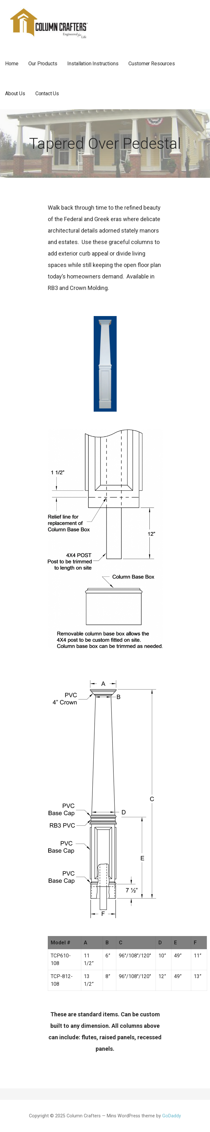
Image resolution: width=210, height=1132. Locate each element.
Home (11, 64)
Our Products (42, 64)
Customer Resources (151, 64)
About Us (15, 93)
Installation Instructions (92, 64)
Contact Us (47, 93)
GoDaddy (171, 1116)
